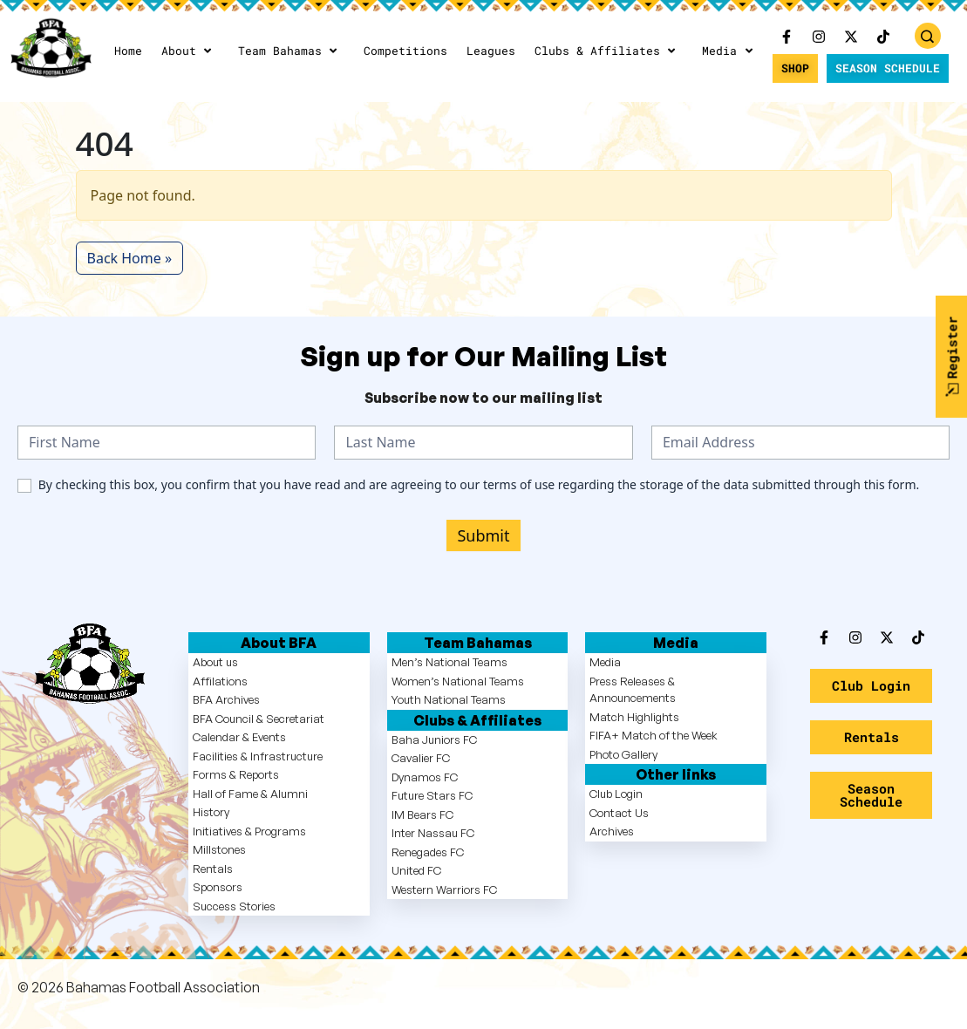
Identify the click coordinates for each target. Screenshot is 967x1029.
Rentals (213, 869)
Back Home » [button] (130, 258)
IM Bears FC (422, 814)
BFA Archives (226, 699)
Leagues (490, 50)
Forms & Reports (236, 774)
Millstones (219, 849)
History (211, 812)
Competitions (405, 50)
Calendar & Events (239, 737)
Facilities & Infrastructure (258, 756)
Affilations (220, 681)
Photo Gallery (623, 754)
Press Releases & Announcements (632, 689)
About (188, 50)
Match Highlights (634, 717)
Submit (483, 535)
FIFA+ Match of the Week (653, 735)
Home (128, 50)
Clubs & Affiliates (606, 50)
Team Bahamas (289, 50)
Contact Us (619, 813)
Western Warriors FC (444, 889)
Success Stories (234, 906)
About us (215, 662)
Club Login (616, 794)
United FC (416, 870)
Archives (611, 831)
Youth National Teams (449, 699)
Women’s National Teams (458, 681)
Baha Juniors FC (434, 739)
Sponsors (217, 887)
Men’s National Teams (449, 662)
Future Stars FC (432, 795)
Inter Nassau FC (433, 833)
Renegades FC (428, 852)
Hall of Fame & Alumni (250, 794)
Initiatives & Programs (249, 831)
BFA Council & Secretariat (258, 719)
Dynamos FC (425, 777)
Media (728, 50)
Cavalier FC (421, 758)
